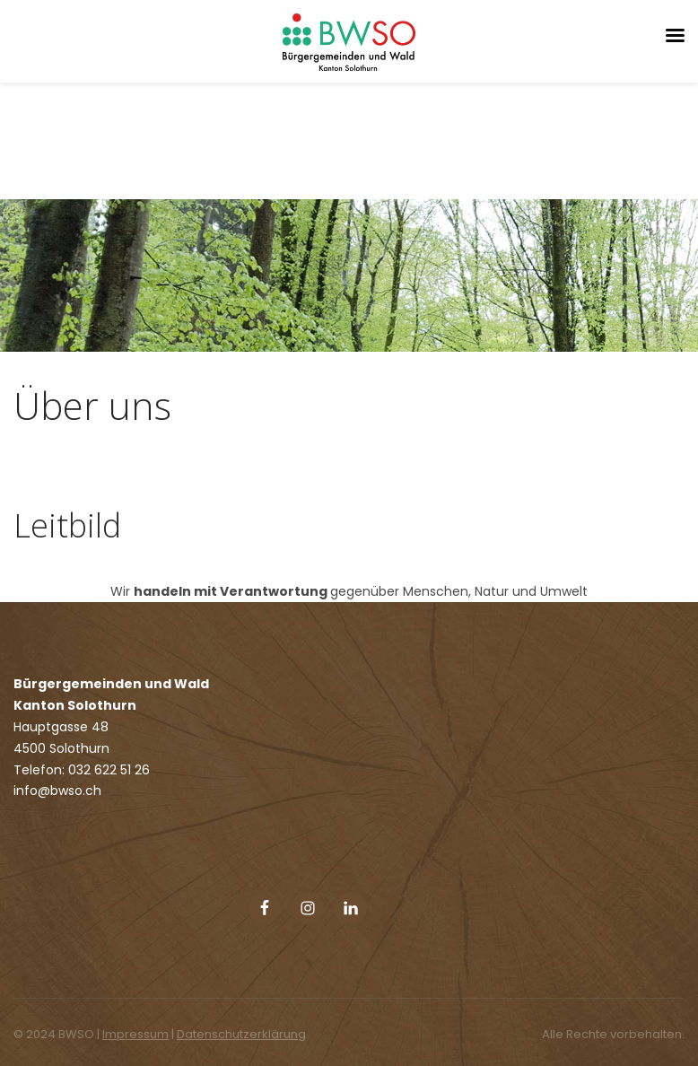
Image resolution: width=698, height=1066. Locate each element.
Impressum (135, 1034)
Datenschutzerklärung (241, 1034)
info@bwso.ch (57, 791)
